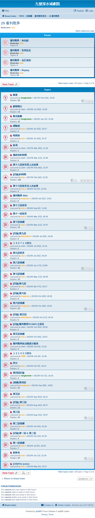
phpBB (38, 511)
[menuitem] (5, 11)
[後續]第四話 (19, 382)
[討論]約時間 (19, 174)
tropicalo (25, 198)
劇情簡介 (17, 106)
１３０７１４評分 (22, 243)
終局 (15, 145)
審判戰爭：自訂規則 (20, 60)
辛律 (23, 356)
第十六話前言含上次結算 (25, 186)
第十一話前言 (20, 213)
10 (88, 181)
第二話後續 (18, 423)
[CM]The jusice (21, 464)
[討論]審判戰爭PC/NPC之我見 (28, 324)
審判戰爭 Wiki (20, 195)
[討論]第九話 (19, 233)
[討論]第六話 (19, 293)
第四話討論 (18, 372)
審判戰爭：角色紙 (19, 40)
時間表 (16, 135)
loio (13, 27)
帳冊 (15, 95)
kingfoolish (26, 98)
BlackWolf (25, 236)
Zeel (23, 109)
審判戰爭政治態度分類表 (25, 343)
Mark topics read (65, 83)
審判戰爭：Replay (19, 70)
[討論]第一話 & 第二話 (24, 433)
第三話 (16, 412)
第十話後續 (18, 222)
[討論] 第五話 (20, 314)
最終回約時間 (20, 155)
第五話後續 (18, 334)
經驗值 (16, 126)
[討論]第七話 (19, 283)
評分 (15, 363)
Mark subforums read (85, 31)
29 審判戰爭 (10, 23)
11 (92, 181)
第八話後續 (18, 262)
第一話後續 (18, 443)
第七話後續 (18, 274)
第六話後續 (18, 303)
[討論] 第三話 (20, 402)
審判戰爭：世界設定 (20, 50)
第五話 (16, 394)
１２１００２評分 (22, 353)
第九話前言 (18, 252)
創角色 (16, 452)
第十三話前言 (20, 205)
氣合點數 (17, 116)
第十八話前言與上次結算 (25, 164)
